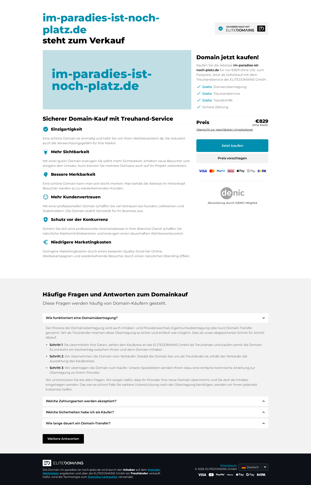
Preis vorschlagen (232, 158)
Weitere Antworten (63, 439)
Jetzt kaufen (232, 146)
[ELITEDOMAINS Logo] (102, 463)
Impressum (228, 465)
